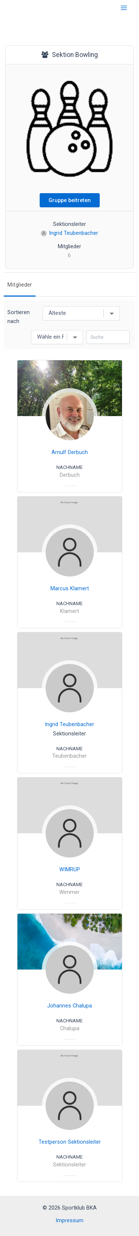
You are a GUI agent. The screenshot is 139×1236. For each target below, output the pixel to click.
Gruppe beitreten (70, 200)
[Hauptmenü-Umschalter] (124, 8)
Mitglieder (19, 284)
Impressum (69, 1220)
